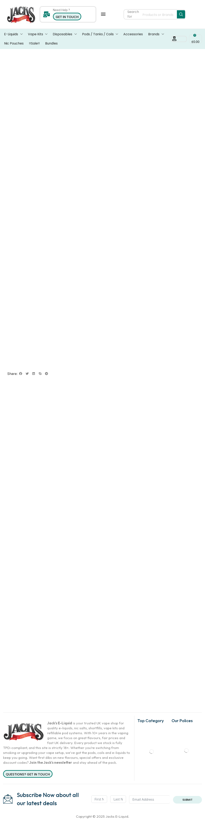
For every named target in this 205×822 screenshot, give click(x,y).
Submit (187, 800)
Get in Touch (67, 17)
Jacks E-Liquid (116, 816)
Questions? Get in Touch (28, 774)
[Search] (181, 14)
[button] (103, 14)
